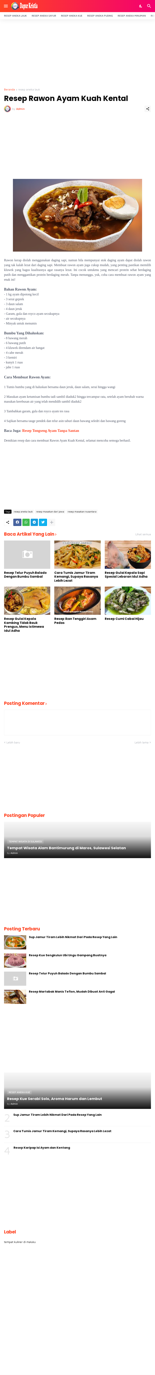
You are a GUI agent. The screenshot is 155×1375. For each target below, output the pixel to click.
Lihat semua (143, 534)
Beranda (9, 89)
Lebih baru (13, 742)
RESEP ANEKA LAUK (15, 15)
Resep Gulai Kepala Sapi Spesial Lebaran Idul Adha (126, 575)
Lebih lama (142, 742)
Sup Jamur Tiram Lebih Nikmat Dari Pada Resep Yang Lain (73, 937)
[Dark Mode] (141, 6)
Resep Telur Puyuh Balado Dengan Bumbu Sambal (25, 575)
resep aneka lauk (29, 89)
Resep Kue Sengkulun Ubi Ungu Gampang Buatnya (67, 955)
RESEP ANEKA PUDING (100, 15)
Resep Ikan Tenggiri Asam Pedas (75, 621)
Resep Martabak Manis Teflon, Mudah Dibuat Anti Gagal (72, 991)
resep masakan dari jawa (50, 511)
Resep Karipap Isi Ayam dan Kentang (42, 1147)
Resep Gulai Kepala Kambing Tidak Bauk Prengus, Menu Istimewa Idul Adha (24, 625)
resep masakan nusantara (82, 511)
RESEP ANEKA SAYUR (44, 15)
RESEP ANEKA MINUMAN (132, 15)
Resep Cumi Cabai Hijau (124, 619)
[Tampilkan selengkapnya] (51, 522)
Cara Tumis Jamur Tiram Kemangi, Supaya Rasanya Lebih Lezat (76, 577)
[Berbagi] (148, 109)
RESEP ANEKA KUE (71, 15)
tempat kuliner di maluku (20, 1242)
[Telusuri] (149, 6)
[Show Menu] (5, 6)
